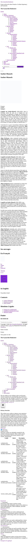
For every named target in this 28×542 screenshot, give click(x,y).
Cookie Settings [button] (4, 402)
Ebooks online (10, 26)
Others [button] (2, 533)
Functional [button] (3, 500)
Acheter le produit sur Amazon (4, 279)
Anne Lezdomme (14, 19)
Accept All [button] (11, 402)
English (11, 29)
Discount (6, 61)
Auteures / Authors (11, 16)
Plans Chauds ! (7, 303)
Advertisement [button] (4, 525)
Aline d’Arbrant (13, 18)
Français (12, 27)
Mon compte (7, 64)
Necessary (4, 429)
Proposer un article (8, 302)
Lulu (8, 46)
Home (5, 14)
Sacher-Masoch (13, 23)
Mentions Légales (8, 312)
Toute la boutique (11, 60)
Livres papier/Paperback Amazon (17, 41)
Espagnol (12, 30)
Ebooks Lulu (13, 47)
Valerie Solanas (13, 20)
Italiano (11, 31)
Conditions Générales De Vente (11, 311)
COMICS (12, 24)
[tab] (14, 106)
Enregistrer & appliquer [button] (6, 540)
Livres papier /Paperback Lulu (17, 53)
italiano (14, 58)
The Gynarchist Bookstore (7, 1)
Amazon (9, 33)
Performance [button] (4, 509)
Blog (5, 62)
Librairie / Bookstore (9, 15)
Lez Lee (11, 22)
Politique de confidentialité (10, 309)
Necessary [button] (3, 428)
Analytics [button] (3, 517)
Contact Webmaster (8, 300)
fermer (2, 11)
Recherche (24, 322)
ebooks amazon (13, 34)
